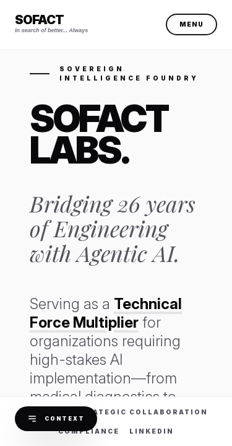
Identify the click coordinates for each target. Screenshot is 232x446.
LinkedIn (151, 431)
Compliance (88, 431)
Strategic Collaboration (141, 412)
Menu (191, 24)
